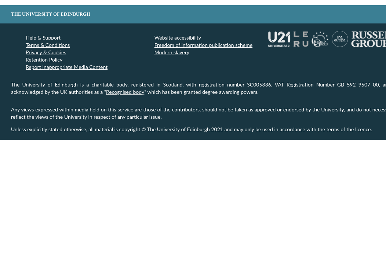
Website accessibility (177, 37)
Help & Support (43, 37)
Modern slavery (171, 52)
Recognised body (125, 92)
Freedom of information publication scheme (203, 45)
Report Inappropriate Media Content (67, 67)
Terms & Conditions (48, 45)
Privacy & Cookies (46, 52)
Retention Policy (44, 59)
